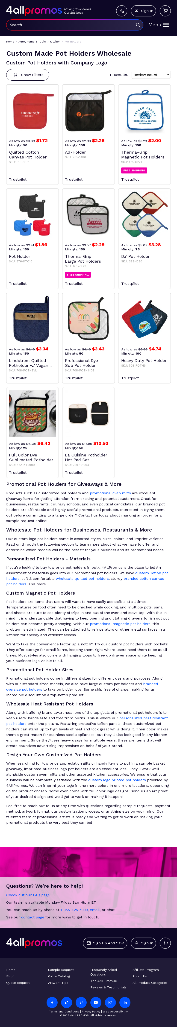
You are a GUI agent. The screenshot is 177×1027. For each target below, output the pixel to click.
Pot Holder (19, 256)
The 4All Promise (103, 981)
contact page (32, 917)
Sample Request (61, 970)
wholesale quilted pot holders (82, 578)
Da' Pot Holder (135, 256)
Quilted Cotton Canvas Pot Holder (28, 154)
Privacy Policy (91, 1011)
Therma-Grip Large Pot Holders (83, 259)
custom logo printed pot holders (117, 780)
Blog (9, 976)
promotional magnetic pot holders (120, 624)
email (95, 910)
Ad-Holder (75, 152)
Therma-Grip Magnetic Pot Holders (142, 154)
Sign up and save (105, 943)
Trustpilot (18, 179)
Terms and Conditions (64, 1011)
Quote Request (18, 982)
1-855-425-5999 (74, 910)
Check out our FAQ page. (28, 895)
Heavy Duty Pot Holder (144, 360)
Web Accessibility (115, 1011)
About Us (140, 976)
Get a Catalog (59, 976)
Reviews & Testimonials (108, 987)
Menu (158, 24)
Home (10, 970)
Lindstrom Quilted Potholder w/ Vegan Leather (28, 363)
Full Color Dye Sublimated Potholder (31, 457)
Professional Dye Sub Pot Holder (81, 363)
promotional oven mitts (110, 493)
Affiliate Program (146, 970)
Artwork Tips (58, 982)
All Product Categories (150, 982)
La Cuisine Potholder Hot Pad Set (86, 457)
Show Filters (27, 75)
